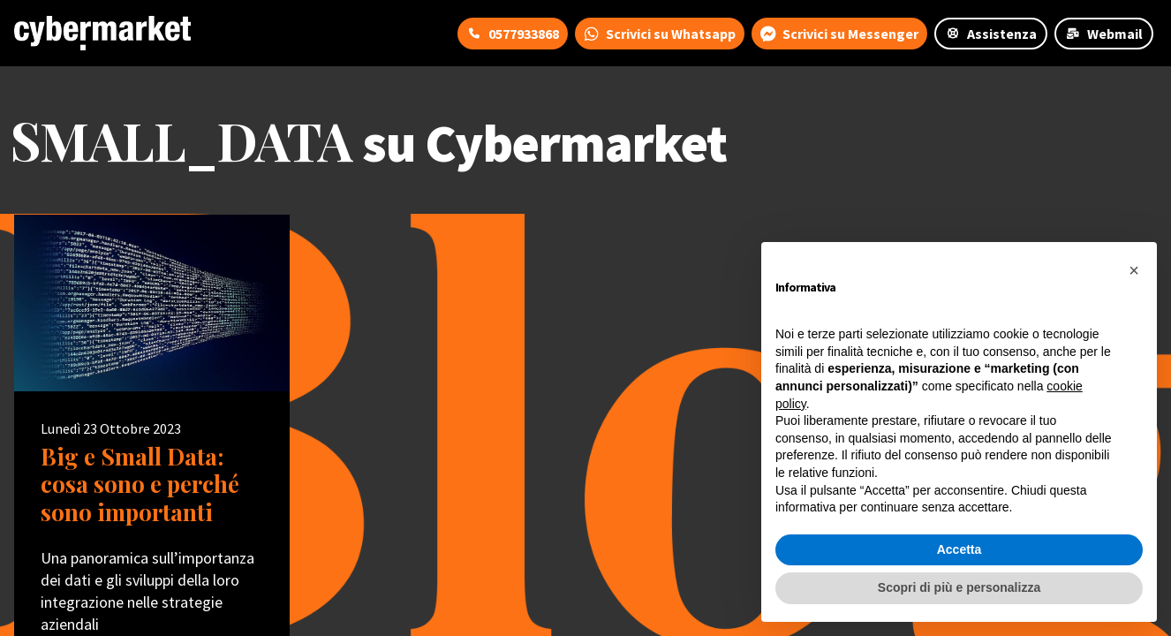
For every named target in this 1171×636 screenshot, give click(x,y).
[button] (1134, 270)
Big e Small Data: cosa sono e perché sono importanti (140, 484)
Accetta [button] (959, 549)
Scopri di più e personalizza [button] (959, 587)
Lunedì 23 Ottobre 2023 (111, 428)
